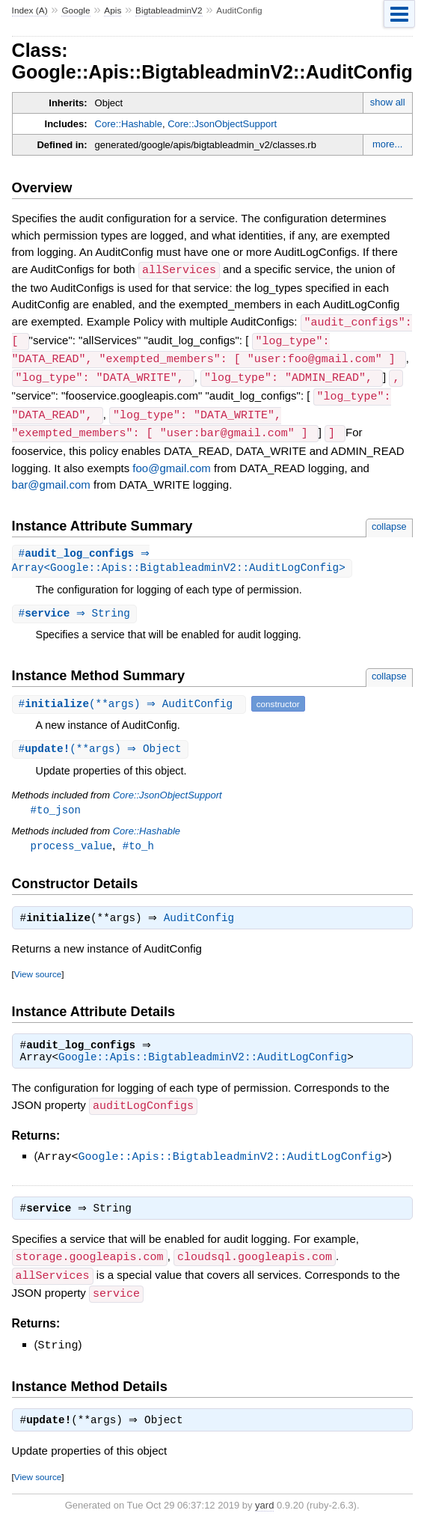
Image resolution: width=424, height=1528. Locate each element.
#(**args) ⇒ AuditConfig (131, 700)
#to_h (138, 844)
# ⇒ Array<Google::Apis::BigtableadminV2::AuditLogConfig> (178, 556)
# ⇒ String (76, 609)
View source (37, 974)
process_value (71, 844)
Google (75, 10)
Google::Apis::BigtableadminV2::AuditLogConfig (202, 1059)
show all (387, 102)
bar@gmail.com (51, 478)
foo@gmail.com (171, 462)
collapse (389, 520)
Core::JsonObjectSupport (222, 123)
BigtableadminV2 (168, 10)
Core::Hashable (128, 123)
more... (387, 144)
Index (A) (30, 10)
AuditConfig (203, 918)
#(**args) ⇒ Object (102, 746)
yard (264, 1505)
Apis (112, 10)
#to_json (56, 807)
